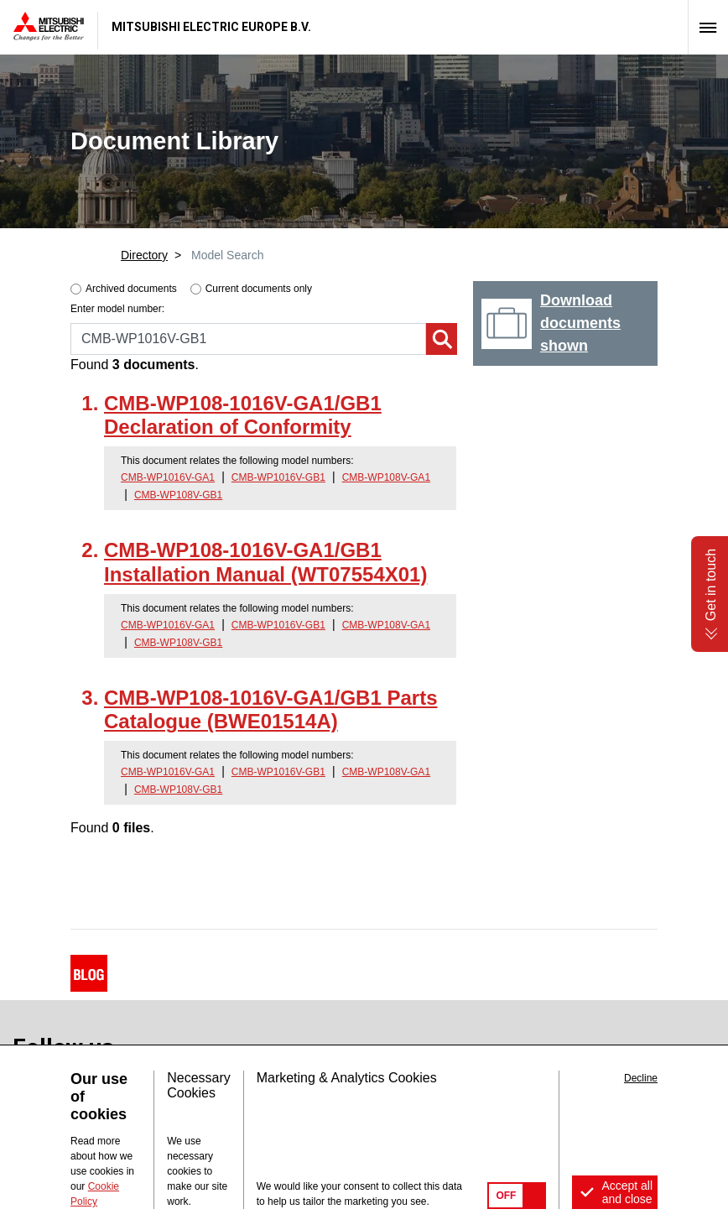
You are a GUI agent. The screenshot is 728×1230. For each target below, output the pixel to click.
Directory (144, 255)
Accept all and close (627, 1192)
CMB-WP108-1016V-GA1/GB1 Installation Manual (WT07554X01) (265, 562)
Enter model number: (117, 309)
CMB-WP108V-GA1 (386, 477)
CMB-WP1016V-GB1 (278, 477)
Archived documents (131, 288)
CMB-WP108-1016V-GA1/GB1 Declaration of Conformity (243, 415)
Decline (641, 1078)
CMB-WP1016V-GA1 (168, 477)
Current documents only (258, 288)
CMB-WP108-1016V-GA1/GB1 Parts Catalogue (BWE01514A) (270, 709)
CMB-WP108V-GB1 (178, 495)
